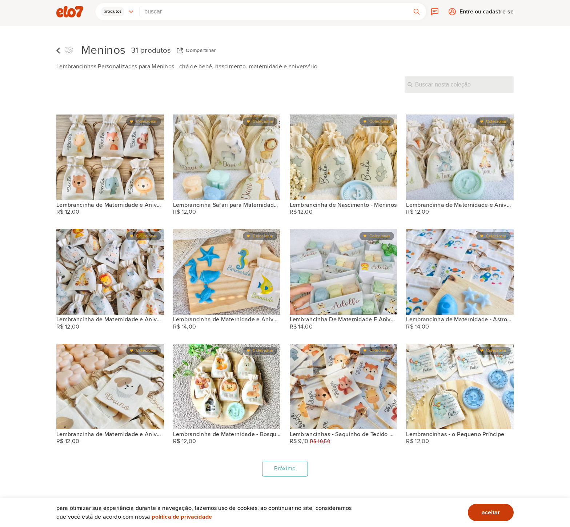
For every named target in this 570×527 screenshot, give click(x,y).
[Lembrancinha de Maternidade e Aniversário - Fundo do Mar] (227, 271)
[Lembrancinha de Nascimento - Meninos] (343, 157)
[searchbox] (273, 11)
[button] (118, 11)
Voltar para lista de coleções (58, 50)
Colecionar (146, 122)
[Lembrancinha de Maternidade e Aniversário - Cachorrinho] (110, 386)
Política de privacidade (182, 517)
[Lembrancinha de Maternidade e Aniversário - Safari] (110, 157)
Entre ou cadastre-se (486, 13)
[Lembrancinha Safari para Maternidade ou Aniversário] (227, 157)
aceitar (491, 512)
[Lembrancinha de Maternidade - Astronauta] (460, 271)
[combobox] (273, 11)
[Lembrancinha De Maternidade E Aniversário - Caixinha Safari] (343, 271)
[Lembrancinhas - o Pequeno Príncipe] (460, 386)
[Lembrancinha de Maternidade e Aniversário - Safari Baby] (460, 157)
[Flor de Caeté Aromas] (69, 50)
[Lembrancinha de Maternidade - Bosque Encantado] (227, 386)
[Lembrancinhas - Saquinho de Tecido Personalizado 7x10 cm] (343, 386)
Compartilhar (201, 50)
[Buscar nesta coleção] (459, 84)
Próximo (285, 468)
